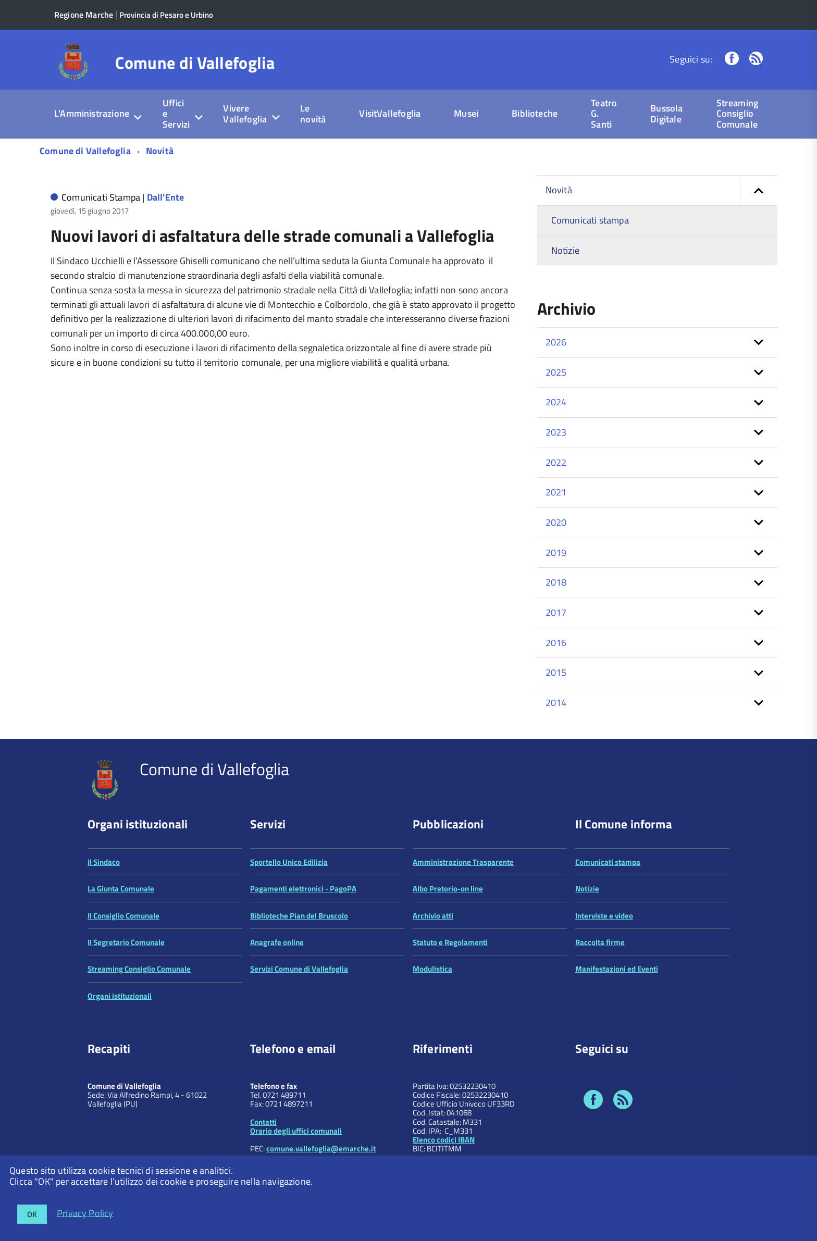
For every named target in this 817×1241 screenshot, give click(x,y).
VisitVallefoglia (389, 113)
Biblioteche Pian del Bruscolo (299, 916)
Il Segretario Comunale (126, 942)
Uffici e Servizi (176, 113)
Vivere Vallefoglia (245, 113)
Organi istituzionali (120, 996)
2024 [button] (556, 402)
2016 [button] (556, 643)
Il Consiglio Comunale (123, 916)
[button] (758, 190)
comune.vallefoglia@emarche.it (321, 1149)
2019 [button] (556, 552)
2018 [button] (556, 582)
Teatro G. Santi (604, 113)
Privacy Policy (85, 1213)
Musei (466, 113)
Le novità (313, 113)
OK (32, 1214)
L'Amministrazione (91, 113)
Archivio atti (433, 916)
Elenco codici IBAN (444, 1140)
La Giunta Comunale (121, 889)
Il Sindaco (104, 862)
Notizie (565, 250)
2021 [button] (556, 492)
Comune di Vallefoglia (195, 62)
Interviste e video (604, 916)
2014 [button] (556, 703)
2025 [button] (556, 372)
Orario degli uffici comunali (296, 1131)
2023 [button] (556, 432)
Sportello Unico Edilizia (289, 862)
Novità (160, 151)
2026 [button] (556, 342)
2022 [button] (556, 462)
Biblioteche (535, 113)
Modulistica (432, 969)
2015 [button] (556, 672)
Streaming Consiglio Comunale (737, 113)
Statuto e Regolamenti (450, 942)
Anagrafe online (277, 942)
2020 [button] (556, 522)
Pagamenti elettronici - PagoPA (303, 889)
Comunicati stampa (590, 220)
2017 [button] (556, 612)
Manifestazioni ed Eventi (616, 969)
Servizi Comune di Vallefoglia (299, 969)
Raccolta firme (600, 942)
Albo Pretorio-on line (448, 889)
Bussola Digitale (666, 113)
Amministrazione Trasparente (463, 862)
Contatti (263, 1122)
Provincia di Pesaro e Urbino (166, 15)
